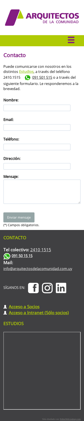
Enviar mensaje (19, 217)
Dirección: (11, 158)
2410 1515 (40, 249)
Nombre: (10, 100)
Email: (8, 119)
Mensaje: (10, 176)
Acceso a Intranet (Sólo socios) (39, 312)
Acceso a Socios (24, 306)
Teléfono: (11, 139)
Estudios (26, 71)
